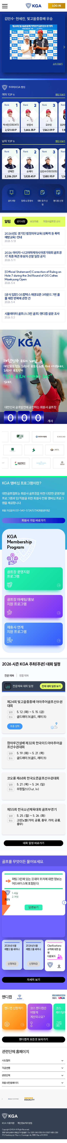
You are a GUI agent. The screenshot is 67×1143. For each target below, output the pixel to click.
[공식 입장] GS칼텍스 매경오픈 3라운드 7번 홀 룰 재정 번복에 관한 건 (32, 296)
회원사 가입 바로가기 (34, 520)
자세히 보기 (33, 979)
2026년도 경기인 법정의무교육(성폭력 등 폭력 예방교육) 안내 (32, 235)
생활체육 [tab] (24, 675)
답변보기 (34, 907)
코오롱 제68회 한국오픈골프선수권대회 (33, 778)
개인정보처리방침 (24, 1123)
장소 (11, 717)
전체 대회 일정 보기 (51, 686)
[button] (64, 47)
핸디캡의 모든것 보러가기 (33, 1039)
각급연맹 (6, 1068)
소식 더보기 (58, 63)
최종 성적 (14, 726)
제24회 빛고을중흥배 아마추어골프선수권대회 (35, 704)
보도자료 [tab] (34, 221)
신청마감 (12, 963)
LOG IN (56, 5)
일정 (11, 712)
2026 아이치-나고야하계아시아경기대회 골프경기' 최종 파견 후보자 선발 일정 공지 (33, 254)
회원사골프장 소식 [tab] (51, 221)
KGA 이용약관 (8, 1123)
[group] (11, 117)
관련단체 (6, 1075)
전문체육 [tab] (9, 675)
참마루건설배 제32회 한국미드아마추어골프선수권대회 (34, 745)
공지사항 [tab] (21, 221)
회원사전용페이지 (10, 1082)
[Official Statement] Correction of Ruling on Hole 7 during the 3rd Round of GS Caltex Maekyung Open (33, 275)
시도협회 (6, 1060)
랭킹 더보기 (60, 94)
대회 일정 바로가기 (33, 843)
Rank (6, 105)
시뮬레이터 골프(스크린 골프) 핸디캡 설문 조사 (32, 314)
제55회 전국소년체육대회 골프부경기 (32, 809)
